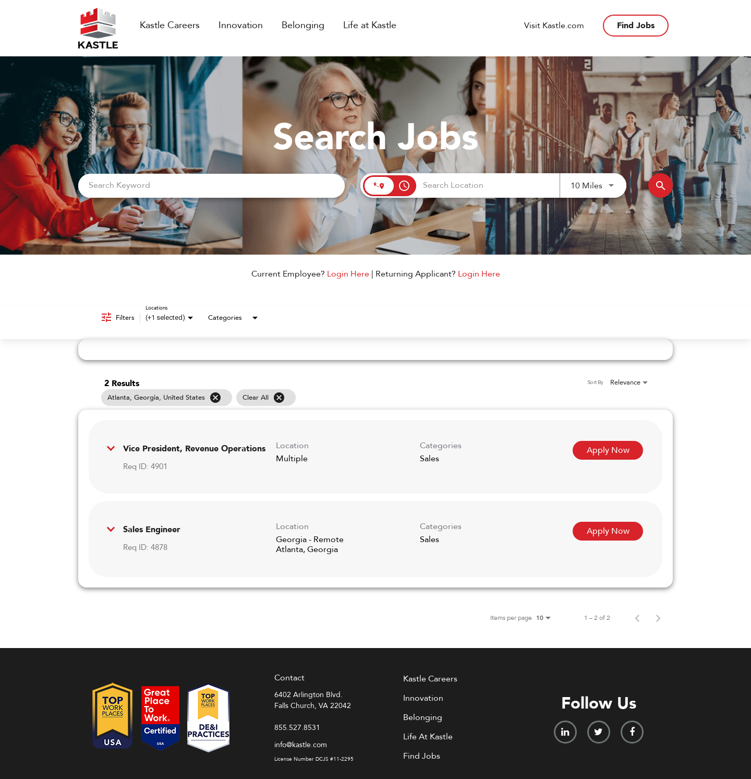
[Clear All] (279, 397)
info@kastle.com (300, 745)
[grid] (355, 397)
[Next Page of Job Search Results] (658, 617)
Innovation (241, 25)
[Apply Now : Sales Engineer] (608, 531)
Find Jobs (636, 25)
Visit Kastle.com (554, 25)
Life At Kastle (428, 736)
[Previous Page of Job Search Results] (637, 617)
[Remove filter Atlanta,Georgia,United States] (215, 397)
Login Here (348, 274)
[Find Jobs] (660, 185)
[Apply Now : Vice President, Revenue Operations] (608, 450)
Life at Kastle (369, 25)
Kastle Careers (170, 25)
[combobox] (211, 185)
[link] (375, 456)
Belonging (303, 25)
